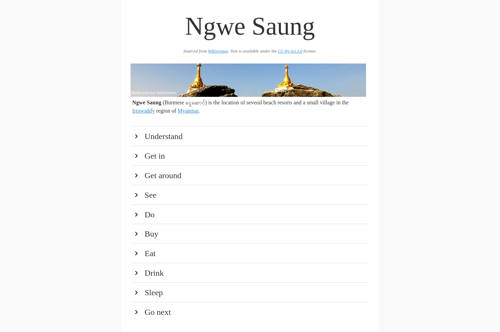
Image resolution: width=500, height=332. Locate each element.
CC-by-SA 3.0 (290, 51)
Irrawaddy (143, 111)
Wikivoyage (218, 51)
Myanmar (188, 111)
